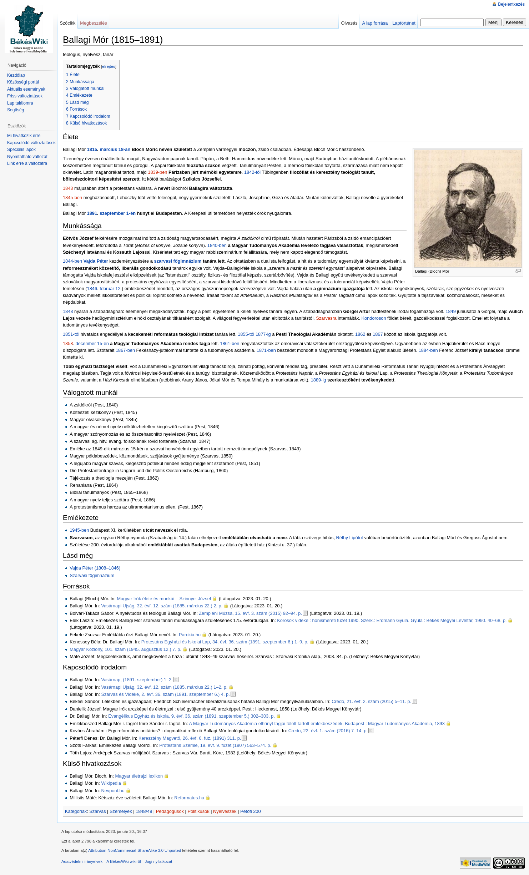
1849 (450, 311)
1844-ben (72, 261)
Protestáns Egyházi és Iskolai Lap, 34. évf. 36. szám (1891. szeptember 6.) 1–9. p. (224, 641)
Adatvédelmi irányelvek (81, 861)
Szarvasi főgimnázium (92, 575)
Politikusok (198, 811)
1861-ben (229, 343)
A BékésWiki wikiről (123, 861)
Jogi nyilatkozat (158, 861)
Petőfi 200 (250, 811)
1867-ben (125, 350)
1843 (68, 188)
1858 (68, 343)
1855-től (246, 334)
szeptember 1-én (118, 213)
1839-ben (157, 172)
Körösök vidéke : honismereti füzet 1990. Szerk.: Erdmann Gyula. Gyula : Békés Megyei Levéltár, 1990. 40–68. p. (392, 620)
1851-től (71, 334)
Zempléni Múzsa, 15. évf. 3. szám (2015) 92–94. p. (250, 613)
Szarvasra (326, 318)
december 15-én (92, 343)
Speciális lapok (21, 149)
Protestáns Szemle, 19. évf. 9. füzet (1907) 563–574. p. (215, 745)
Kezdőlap (16, 75)
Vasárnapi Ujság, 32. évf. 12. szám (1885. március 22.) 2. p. (161, 605)
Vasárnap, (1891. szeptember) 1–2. (136, 679)
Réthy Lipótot (349, 537)
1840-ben (217, 245)
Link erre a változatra (27, 163)
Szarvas (97, 811)
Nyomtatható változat (27, 156)
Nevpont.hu (112, 790)
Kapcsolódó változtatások (31, 142)
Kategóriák (76, 811)
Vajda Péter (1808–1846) (95, 568)
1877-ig (263, 334)
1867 (378, 334)
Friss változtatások (24, 95)
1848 (68, 311)
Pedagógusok (170, 811)
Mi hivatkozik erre (23, 135)
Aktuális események (26, 89)
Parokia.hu (190, 634)
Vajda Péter (96, 261)
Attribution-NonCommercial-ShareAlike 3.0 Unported (134, 850)
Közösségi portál (23, 82)
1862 (360, 334)
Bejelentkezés (511, 4)
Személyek (121, 811)
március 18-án (115, 149)
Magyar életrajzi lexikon (139, 776)
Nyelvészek (224, 811)
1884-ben (428, 350)
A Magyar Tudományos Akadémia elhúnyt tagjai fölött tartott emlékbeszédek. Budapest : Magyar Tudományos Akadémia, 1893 (317, 723)
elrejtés (108, 66)
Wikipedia (111, 783)
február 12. (111, 288)
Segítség (15, 109)
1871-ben (266, 350)
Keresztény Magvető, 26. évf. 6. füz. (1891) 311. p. (189, 738)
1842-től (252, 172)
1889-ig (318, 380)
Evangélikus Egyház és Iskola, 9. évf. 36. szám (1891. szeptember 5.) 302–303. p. (191, 716)
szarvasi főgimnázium (177, 261)
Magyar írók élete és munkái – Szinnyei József (164, 598)
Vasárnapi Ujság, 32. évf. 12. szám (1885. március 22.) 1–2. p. (164, 687)
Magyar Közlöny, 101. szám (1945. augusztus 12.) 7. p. (125, 649)
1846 (92, 288)
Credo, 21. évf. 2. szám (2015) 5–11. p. (371, 701)
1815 (92, 149)
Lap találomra (20, 103)
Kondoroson (374, 318)
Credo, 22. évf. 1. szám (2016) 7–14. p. (328, 730)
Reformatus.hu (189, 797)
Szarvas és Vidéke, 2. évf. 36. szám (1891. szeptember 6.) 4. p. (165, 694)
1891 (92, 213)
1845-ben (72, 197)
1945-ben (79, 530)
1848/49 (144, 811)
